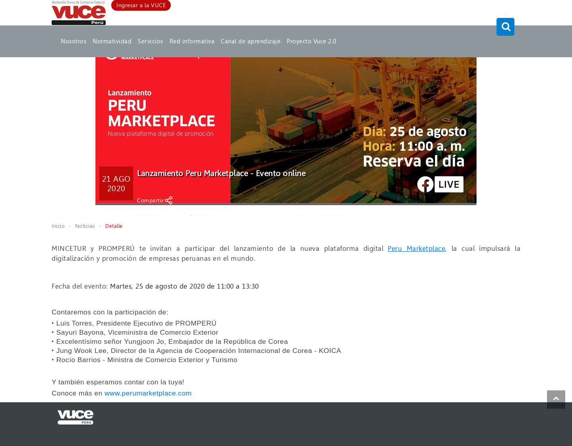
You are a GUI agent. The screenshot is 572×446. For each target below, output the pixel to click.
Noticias (85, 226)
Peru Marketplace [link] (416, 248)
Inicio (58, 226)
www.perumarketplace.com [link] (148, 393)
